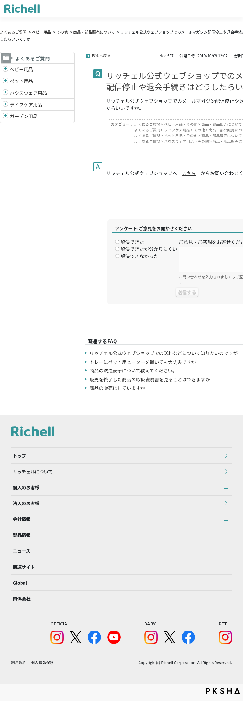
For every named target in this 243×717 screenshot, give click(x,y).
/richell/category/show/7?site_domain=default (5, 93)
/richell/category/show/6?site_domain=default (5, 105)
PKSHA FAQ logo (223, 706)
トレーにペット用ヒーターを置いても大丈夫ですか (144, 361)
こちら (189, 173)
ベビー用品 (41, 32)
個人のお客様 (24, 491)
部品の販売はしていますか (118, 387)
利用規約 (18, 678)
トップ (17, 456)
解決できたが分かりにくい (148, 248)
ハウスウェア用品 (29, 93)
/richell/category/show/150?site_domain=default (5, 117)
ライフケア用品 (26, 105)
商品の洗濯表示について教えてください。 (134, 370)
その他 (62, 32)
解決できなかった (139, 256)
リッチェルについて (31, 474)
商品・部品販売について (94, 32)
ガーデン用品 (24, 116)
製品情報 (20, 543)
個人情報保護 (42, 678)
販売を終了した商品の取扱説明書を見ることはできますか (151, 379)
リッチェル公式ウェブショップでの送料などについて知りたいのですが (165, 353)
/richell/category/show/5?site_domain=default (5, 69)
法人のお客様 (24, 508)
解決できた (132, 241)
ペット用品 (22, 81)
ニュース (19, 561)
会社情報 (20, 526)
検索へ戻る (101, 55)
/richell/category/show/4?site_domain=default (5, 81)
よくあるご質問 (13, 32)
